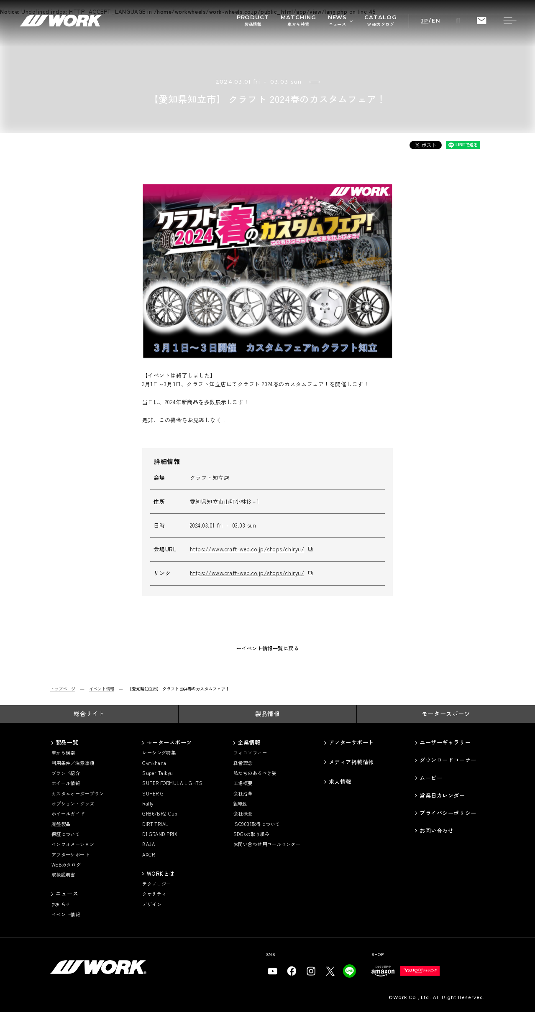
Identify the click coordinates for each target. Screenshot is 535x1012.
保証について (65, 834)
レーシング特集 (159, 752)
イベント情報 (101, 689)
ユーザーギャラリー (445, 742)
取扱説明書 (63, 875)
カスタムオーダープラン (77, 793)
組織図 (240, 803)
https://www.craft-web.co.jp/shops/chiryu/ (247, 549)
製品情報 (267, 713)
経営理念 (243, 763)
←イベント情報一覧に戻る (267, 648)
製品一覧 (67, 742)
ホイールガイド (68, 814)
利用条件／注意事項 (73, 763)
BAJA (148, 844)
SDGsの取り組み (251, 834)
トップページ (62, 689)
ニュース (67, 893)
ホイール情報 (65, 783)
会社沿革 (243, 793)
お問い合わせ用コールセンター (266, 844)
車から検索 (63, 752)
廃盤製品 (61, 824)
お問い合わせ (436, 830)
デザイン (151, 904)
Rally (147, 803)
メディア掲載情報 (351, 762)
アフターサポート (70, 854)
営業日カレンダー (442, 795)
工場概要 (243, 783)
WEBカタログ (66, 865)
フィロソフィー (250, 752)
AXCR (148, 854)
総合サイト (89, 713)
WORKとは (161, 873)
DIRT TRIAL (155, 824)
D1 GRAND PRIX (159, 834)
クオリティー (156, 894)
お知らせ (61, 904)
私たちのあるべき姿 (254, 773)
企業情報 (249, 742)
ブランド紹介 (65, 773)
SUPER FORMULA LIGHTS (172, 783)
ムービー (431, 778)
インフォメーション (73, 844)
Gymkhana (154, 763)
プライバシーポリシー (448, 813)
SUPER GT (154, 793)
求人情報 (340, 781)
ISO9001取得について (256, 824)
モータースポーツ (446, 713)
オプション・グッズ (73, 803)
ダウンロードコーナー (448, 760)
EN (436, 20)
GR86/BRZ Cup (159, 814)
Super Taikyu (157, 773)
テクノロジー (156, 884)
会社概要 (243, 814)
